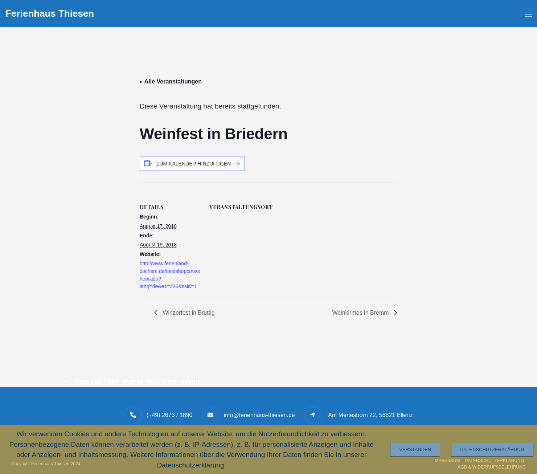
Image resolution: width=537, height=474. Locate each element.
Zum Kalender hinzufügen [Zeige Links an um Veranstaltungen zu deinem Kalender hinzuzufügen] (193, 164)
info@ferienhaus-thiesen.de (259, 415)
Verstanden (415, 449)
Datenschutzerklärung (492, 449)
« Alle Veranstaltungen (171, 81)
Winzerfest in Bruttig (188, 313)
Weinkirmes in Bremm (361, 313)
